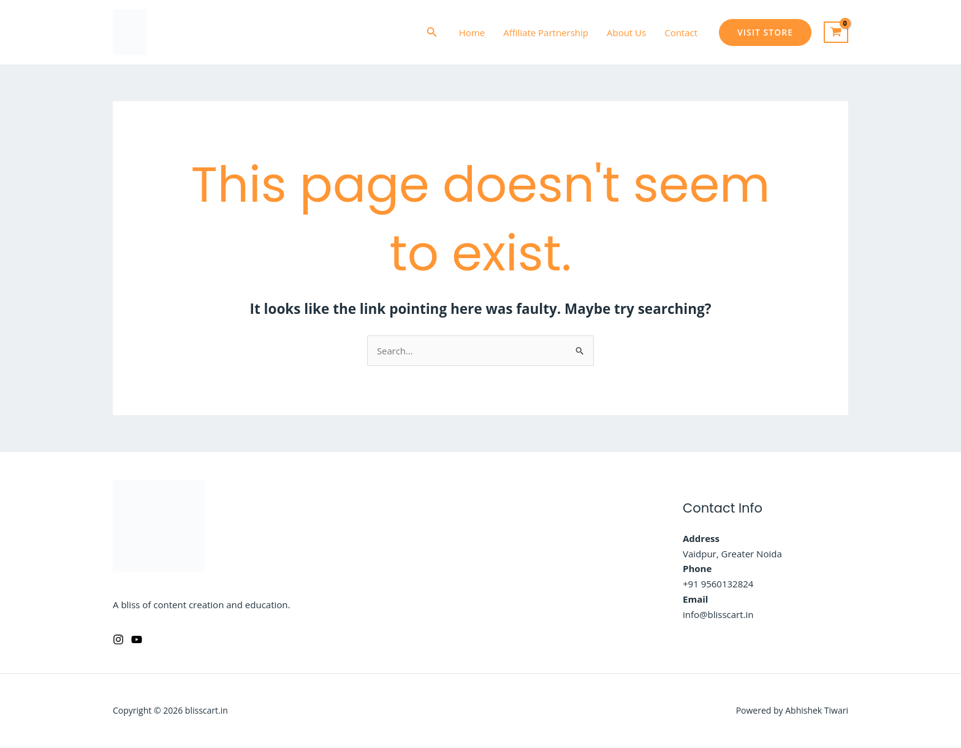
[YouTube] (136, 639)
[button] (432, 32)
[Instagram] (118, 639)
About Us (626, 32)
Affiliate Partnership (545, 32)
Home (472, 32)
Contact (680, 32)
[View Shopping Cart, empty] (836, 32)
